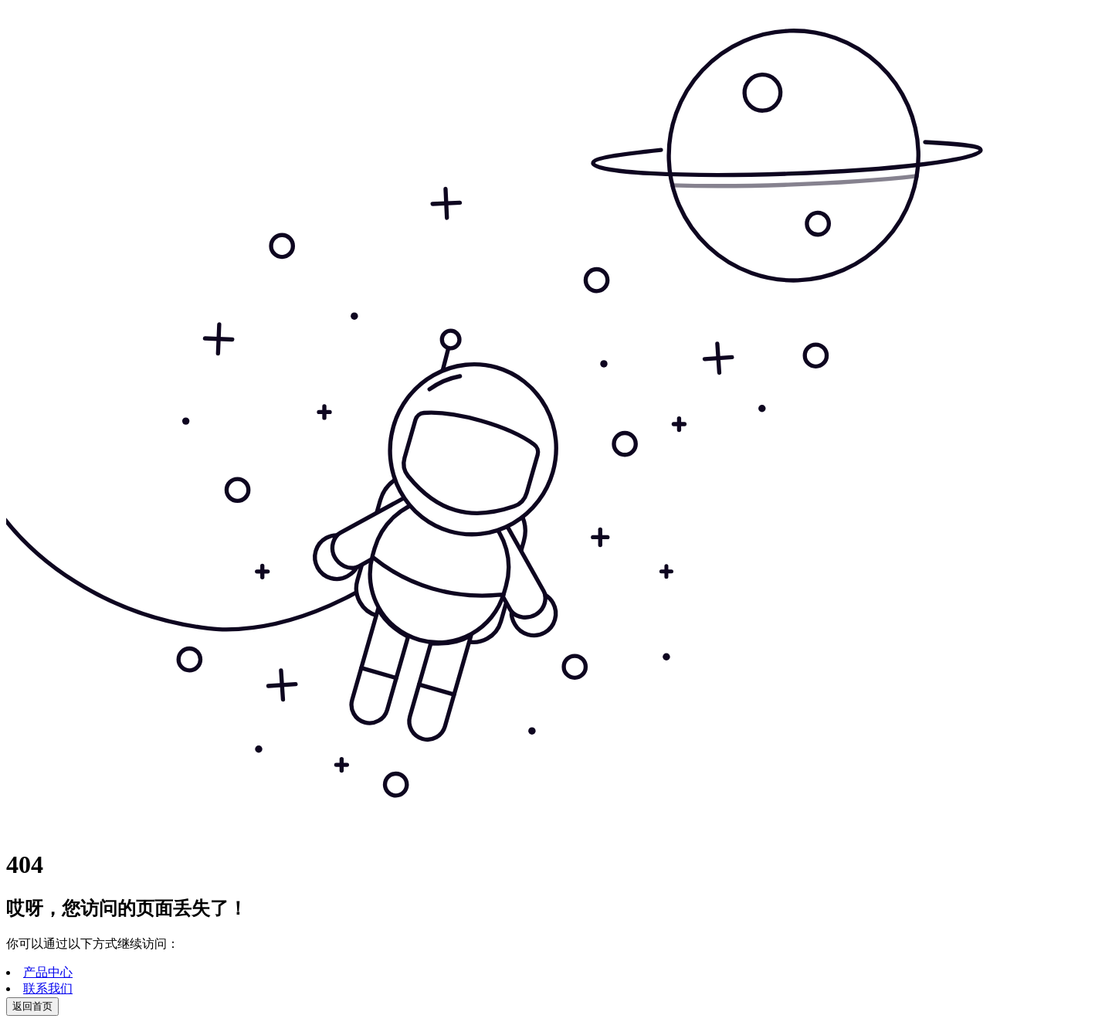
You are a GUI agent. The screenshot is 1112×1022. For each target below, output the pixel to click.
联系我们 (48, 988)
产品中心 (48, 972)
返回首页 (32, 1006)
